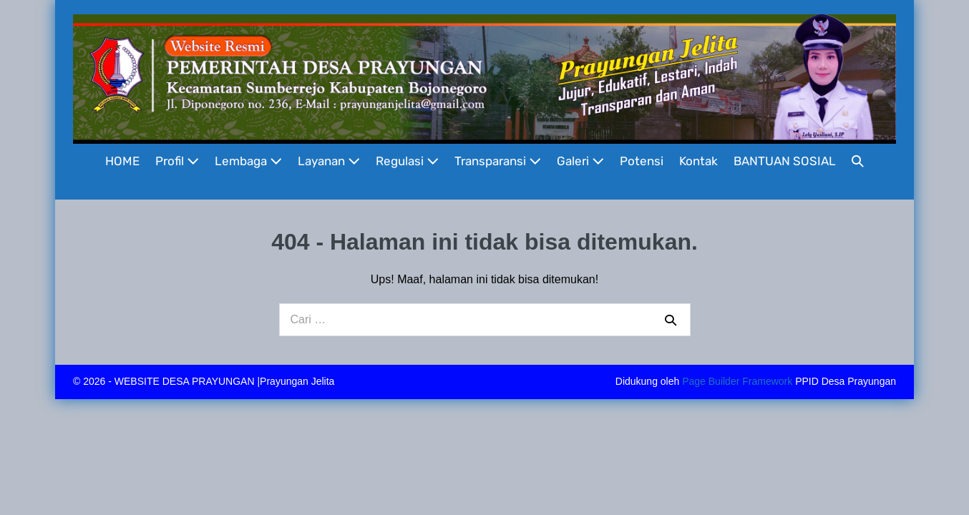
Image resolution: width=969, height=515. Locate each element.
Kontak (698, 161)
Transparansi (497, 161)
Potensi (641, 161)
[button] (858, 161)
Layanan (329, 161)
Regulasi (407, 161)
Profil (177, 161)
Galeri (580, 161)
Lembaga (248, 161)
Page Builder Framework (737, 381)
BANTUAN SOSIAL (785, 161)
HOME (122, 161)
